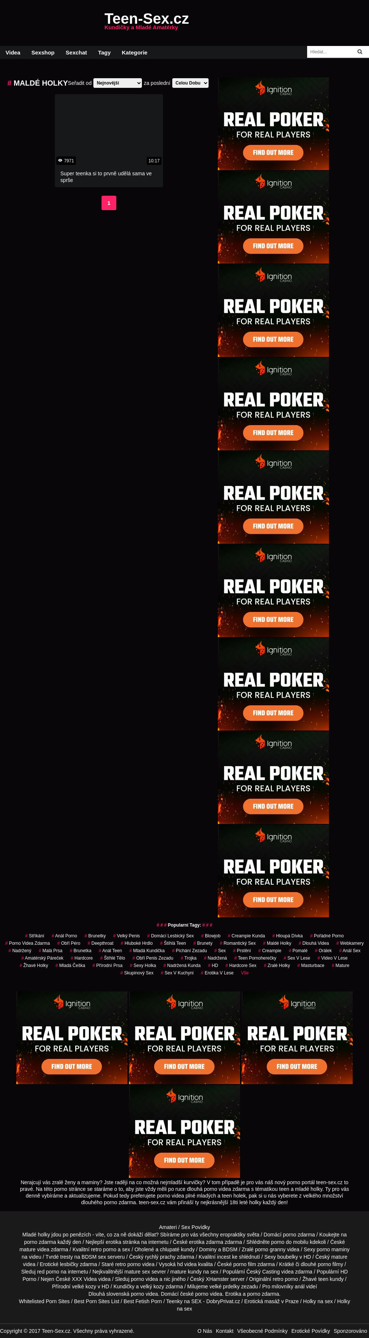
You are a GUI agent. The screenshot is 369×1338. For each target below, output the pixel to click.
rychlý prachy (160, 1257)
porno (289, 1235)
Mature (340, 965)
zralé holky (277, 965)
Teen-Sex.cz (146, 23)
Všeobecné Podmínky (262, 1331)
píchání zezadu (189, 950)
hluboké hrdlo (137, 943)
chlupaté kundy (177, 1249)
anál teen (110, 950)
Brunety (202, 943)
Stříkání (34, 935)
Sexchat (76, 52)
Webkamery (350, 943)
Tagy (104, 52)
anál (300, 1286)
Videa (13, 52)
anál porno (64, 935)
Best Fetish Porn (143, 1301)
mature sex (137, 1272)
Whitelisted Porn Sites (44, 1301)
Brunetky (95, 935)
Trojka (189, 958)
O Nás (204, 1331)
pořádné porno (327, 935)
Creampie (269, 950)
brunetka (81, 950)
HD (213, 965)
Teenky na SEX (184, 1301)
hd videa (187, 1264)
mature (27, 1249)
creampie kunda (246, 935)
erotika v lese (217, 973)
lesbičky (69, 1264)
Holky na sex (318, 1301)
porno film (244, 1264)
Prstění (242, 950)
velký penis (126, 935)
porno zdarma (40, 1242)
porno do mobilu (289, 1242)
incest (224, 1257)
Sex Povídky (195, 1227)
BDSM (229, 1249)
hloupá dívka (287, 935)
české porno (194, 1294)
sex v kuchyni (177, 973)
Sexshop (43, 52)
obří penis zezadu (153, 958)
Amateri (168, 1227)
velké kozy (84, 1286)
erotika (113, 1242)
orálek (323, 950)
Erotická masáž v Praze (271, 1301)
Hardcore (82, 958)
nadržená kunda (181, 965)
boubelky (287, 1257)
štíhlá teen (173, 943)
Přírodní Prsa (108, 965)
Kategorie (134, 52)
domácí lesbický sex (170, 935)
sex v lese (297, 958)
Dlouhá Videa (314, 943)
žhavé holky (34, 965)
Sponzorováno (350, 1331)
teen (323, 1279)
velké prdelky (224, 1286)
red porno (48, 1272)
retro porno (103, 1249)
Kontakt (224, 1331)
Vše (245, 973)
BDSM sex (94, 1257)
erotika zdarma (206, 1242)
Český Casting (263, 1272)
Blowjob (210, 935)
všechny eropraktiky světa (229, 1235)
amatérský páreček (42, 958)
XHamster (217, 1279)
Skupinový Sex (136, 973)
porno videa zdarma (27, 943)
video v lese (333, 958)
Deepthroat (100, 943)
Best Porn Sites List (96, 1301)
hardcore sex (241, 965)
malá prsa (51, 950)
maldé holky (277, 943)
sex (220, 950)
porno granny (270, 1249)
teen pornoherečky (255, 958)
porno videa (144, 1279)
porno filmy (330, 1264)
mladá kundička (146, 950)
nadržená (215, 958)
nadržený (20, 950)
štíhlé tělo (112, 958)
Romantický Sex (238, 943)
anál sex (349, 950)
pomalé (298, 950)
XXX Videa (84, 1279)
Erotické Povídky (310, 1331)
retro (278, 1279)
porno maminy (333, 1249)
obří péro (68, 943)
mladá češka (70, 965)
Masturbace (311, 965)
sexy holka (143, 965)
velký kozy (152, 1286)
